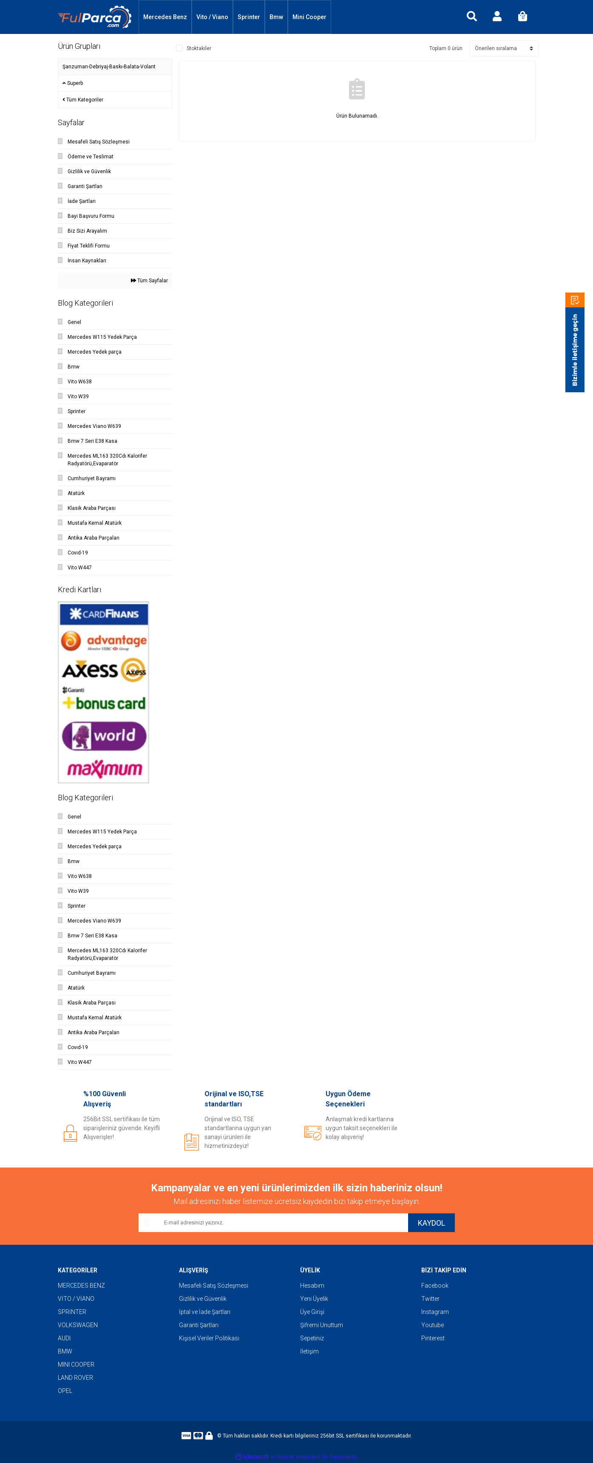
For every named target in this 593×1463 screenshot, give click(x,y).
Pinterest (433, 1338)
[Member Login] (497, 17)
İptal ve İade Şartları (204, 1311)
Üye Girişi (312, 1311)
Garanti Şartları (198, 1325)
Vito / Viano (212, 17)
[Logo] (95, 17)
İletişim (309, 1351)
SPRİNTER (72, 1311)
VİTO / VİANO (76, 1298)
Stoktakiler (199, 48)
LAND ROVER (75, 1377)
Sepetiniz (312, 1338)
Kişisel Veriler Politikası (209, 1338)
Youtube (432, 1325)
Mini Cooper (309, 17)
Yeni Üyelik (314, 1298)
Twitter (430, 1298)
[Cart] (523, 17)
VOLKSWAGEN (78, 1325)
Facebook (434, 1285)
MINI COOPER (76, 1364)
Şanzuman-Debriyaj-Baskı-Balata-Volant (109, 67)
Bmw (276, 17)
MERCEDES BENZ (81, 1285)
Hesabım (312, 1285)
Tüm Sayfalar (149, 281)
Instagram (435, 1311)
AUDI (64, 1338)
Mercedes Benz (165, 17)
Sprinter (249, 17)
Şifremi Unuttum (321, 1325)
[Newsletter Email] (273, 1222)
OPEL (65, 1390)
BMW (65, 1351)
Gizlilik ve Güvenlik (203, 1298)
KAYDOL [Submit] (431, 1222)
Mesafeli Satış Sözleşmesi (213, 1285)
